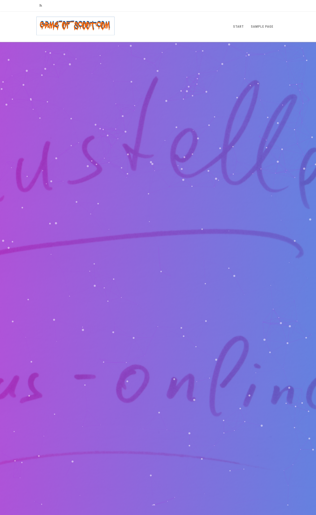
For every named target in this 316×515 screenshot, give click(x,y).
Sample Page (262, 27)
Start (238, 27)
